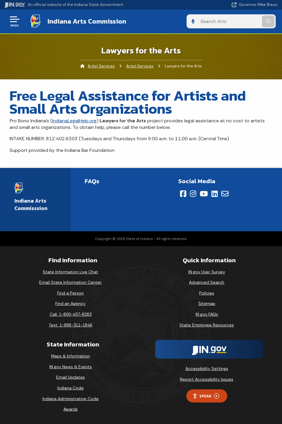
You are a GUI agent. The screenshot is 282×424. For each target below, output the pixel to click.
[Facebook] (183, 193)
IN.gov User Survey (206, 271)
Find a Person (70, 292)
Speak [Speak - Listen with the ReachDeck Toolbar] (205, 396)
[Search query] (237, 21)
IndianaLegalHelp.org (74, 120)
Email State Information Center (70, 282)
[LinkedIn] (214, 193)
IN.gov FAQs (207, 314)
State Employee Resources (206, 324)
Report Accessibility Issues (206, 379)
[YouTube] (204, 193)
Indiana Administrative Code (70, 398)
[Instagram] (193, 193)
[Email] (224, 193)
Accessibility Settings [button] (206, 368)
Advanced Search (206, 282)
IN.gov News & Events (70, 366)
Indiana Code (70, 387)
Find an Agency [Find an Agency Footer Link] (70, 303)
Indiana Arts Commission (85, 21)
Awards (70, 409)
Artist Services (101, 65)
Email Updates (70, 377)
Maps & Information (70, 356)
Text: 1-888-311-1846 (70, 324)
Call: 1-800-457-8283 (71, 314)
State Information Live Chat (70, 271)
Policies (206, 292)
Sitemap (206, 303)
